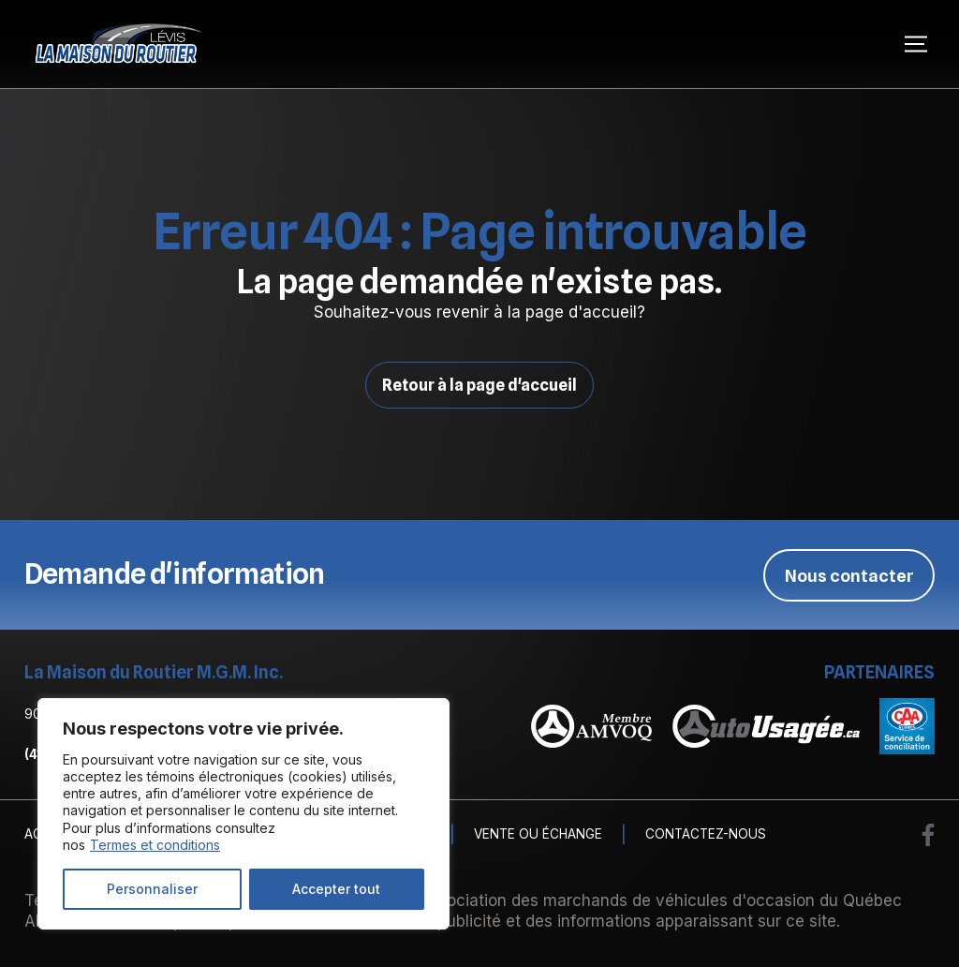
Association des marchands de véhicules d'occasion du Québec (660, 899)
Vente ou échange (538, 834)
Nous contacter (849, 574)
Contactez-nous (705, 834)
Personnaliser (152, 889)
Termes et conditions (155, 845)
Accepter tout (336, 889)
